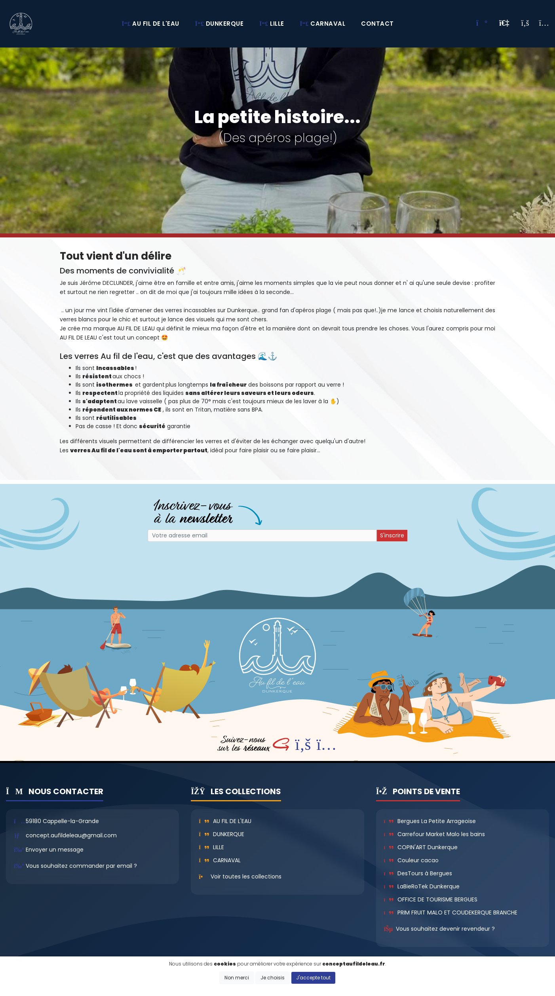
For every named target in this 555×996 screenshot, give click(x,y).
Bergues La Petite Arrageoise (430, 821)
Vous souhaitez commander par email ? (81, 866)
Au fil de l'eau (225, 821)
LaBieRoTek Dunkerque (422, 886)
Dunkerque (221, 834)
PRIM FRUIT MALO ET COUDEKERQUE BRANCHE (450, 912)
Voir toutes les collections (246, 876)
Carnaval (220, 860)
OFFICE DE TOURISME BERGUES (430, 899)
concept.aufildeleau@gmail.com (71, 835)
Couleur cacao (411, 860)
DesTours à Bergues (418, 873)
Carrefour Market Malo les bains (434, 834)
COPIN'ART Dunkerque (421, 847)
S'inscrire (392, 535)
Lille (211, 847)
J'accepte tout (313, 977)
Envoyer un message (55, 850)
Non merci (236, 977)
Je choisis (272, 977)
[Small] (262, 535)
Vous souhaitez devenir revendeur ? (445, 929)
